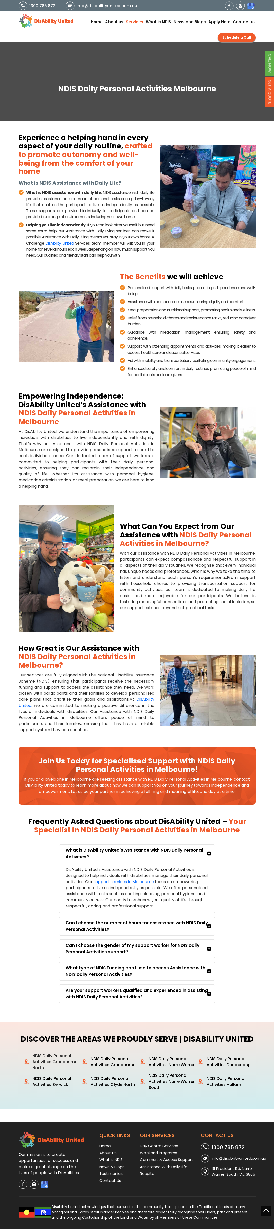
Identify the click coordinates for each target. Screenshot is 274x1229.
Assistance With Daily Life (163, 1166)
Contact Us (110, 1180)
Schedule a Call (237, 37)
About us (114, 22)
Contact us (244, 22)
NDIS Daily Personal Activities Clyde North (112, 1081)
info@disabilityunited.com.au (107, 6)
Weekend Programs (158, 1152)
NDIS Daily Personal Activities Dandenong (229, 1062)
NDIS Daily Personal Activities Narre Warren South (172, 1081)
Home (97, 22)
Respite (147, 1173)
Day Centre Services (159, 1145)
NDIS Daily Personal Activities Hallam (226, 1081)
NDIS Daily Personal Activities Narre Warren (172, 1062)
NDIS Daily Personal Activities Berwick (51, 1081)
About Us (108, 1152)
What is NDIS (158, 22)
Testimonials (111, 1173)
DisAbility (60, 243)
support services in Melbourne (124, 882)
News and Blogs (190, 22)
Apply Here (219, 22)
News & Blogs (111, 1166)
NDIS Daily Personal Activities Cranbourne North (54, 1062)
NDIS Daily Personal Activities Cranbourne (112, 1062)
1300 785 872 (42, 6)
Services (134, 22)
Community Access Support (166, 1159)
